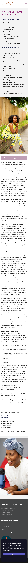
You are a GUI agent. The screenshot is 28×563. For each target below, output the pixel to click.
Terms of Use (5, 526)
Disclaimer (4, 529)
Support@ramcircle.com (6, 514)
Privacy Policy (5, 524)
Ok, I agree (13, 554)
